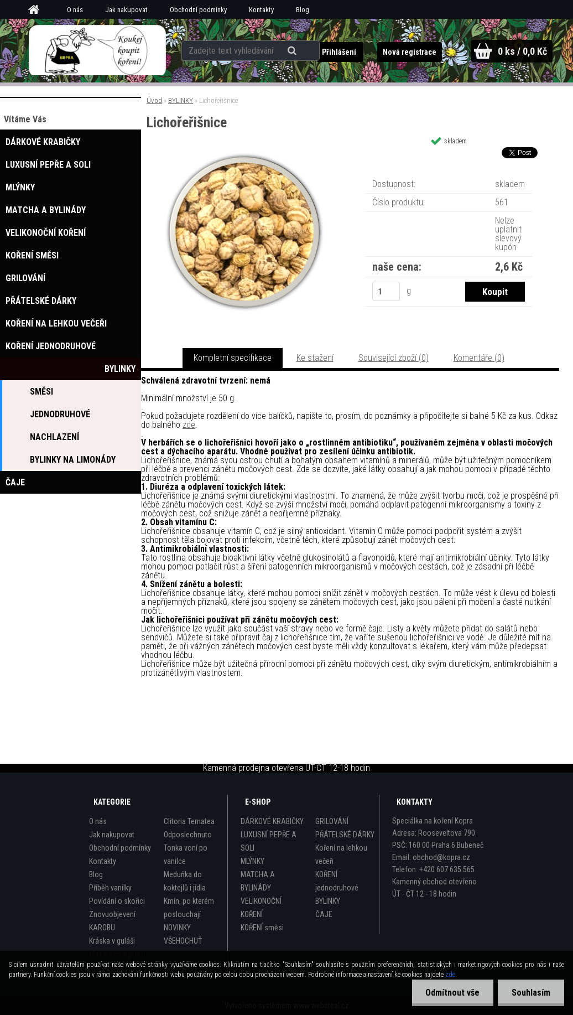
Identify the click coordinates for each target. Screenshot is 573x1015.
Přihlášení (339, 52)
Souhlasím (531, 992)
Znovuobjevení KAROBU (112, 921)
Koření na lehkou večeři (341, 854)
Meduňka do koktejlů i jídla (185, 881)
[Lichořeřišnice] (244, 156)
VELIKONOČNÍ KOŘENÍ (261, 908)
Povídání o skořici (117, 901)
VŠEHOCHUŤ (183, 940)
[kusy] (386, 291)
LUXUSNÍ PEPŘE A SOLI (268, 841)
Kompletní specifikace (233, 358)
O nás (75, 10)
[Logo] (97, 50)
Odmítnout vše (452, 992)
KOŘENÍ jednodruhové (336, 881)
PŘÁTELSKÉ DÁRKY (344, 834)
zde (189, 425)
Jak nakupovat (126, 10)
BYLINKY (180, 100)
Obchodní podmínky (198, 10)
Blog (302, 10)
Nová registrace (409, 52)
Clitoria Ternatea (189, 821)
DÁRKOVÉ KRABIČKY (272, 821)
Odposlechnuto (188, 834)
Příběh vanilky (110, 887)
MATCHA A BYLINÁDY (258, 881)
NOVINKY (177, 927)
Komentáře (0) (479, 358)
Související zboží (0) (393, 358)
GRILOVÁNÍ (331, 821)
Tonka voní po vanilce (185, 854)
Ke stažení (315, 358)
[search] (293, 50)
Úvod (154, 100)
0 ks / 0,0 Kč (522, 51)
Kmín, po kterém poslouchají (189, 908)
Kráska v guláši (112, 940)
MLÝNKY (252, 861)
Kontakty (261, 10)
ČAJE (323, 914)
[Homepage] (37, 10)
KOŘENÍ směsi (262, 927)
